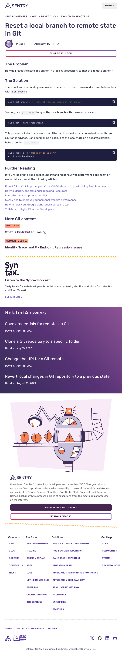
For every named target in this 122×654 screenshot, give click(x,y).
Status (106, 558)
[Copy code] (113, 101)
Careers (14, 558)
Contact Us (16, 565)
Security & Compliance (30, 628)
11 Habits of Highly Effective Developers (29, 209)
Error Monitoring (37, 543)
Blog (12, 550)
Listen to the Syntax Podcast (42, 281)
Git (34, 16)
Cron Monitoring (37, 594)
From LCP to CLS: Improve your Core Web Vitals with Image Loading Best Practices (56, 186)
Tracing (31, 550)
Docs (105, 543)
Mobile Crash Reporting (67, 550)
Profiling (32, 587)
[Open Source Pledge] (19, 638)
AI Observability (62, 565)
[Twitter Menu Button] (92, 638)
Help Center (109, 550)
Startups (58, 609)
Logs (29, 572)
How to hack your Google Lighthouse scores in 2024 (37, 205)
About (13, 543)
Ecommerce (60, 594)
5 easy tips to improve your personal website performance (41, 200)
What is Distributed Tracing (40, 232)
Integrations (34, 602)
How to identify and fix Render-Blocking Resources (36, 191)
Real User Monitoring (66, 587)
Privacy (52, 628)
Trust (12, 572)
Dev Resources (111, 565)
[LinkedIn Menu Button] (107, 638)
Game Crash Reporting (66, 558)
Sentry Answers (16, 16)
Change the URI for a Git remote (34, 359)
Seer (29, 565)
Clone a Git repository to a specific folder (42, 341)
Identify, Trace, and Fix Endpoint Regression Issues (59, 248)
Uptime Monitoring (38, 580)
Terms (8, 628)
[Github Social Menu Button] (100, 638)
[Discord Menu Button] (115, 638)
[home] (8, 638)
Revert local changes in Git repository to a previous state (57, 377)
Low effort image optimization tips (26, 196)
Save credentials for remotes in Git (37, 324)
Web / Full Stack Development (71, 543)
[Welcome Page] (16, 5)
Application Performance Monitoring (75, 572)
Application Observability (69, 580)
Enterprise (59, 602)
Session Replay (36, 558)
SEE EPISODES (13, 297)
